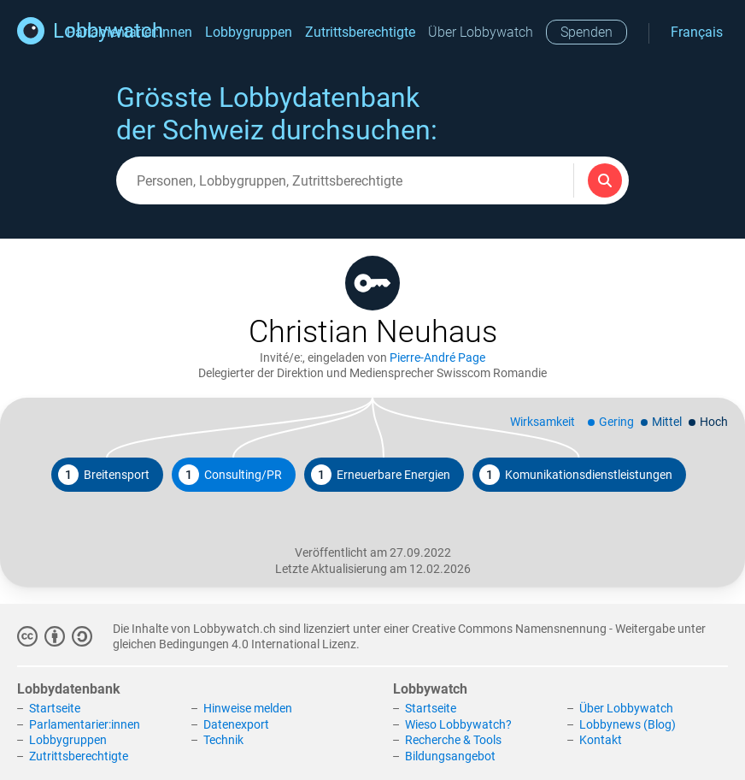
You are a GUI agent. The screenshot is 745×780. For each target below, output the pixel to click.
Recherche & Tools (453, 740)
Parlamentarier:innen (84, 724)
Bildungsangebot (450, 756)
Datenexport (236, 724)
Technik (223, 740)
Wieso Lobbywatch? (458, 724)
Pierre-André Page (437, 357)
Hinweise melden (247, 708)
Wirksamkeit (542, 421)
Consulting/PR (230, 474)
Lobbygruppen (248, 32)
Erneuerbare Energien (380, 474)
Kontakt (600, 740)
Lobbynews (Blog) (627, 724)
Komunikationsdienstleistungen (575, 474)
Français (697, 32)
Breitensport (104, 474)
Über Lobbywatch (480, 32)
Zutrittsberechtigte (360, 32)
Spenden (586, 32)
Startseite (54, 708)
